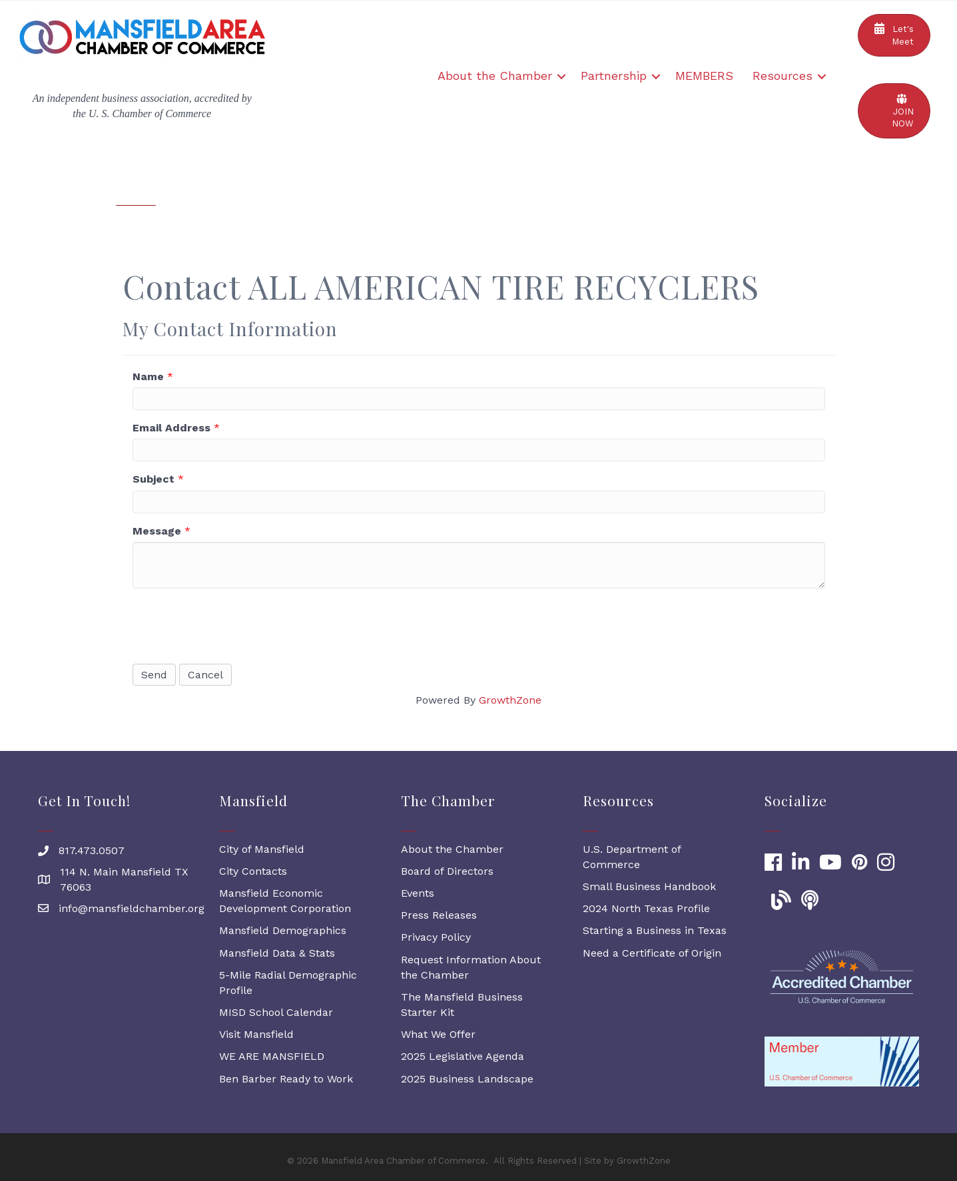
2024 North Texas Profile (646, 908)
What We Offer (438, 1034)
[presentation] (234, 624)
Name (148, 376)
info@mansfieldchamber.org (131, 908)
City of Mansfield (261, 849)
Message (157, 531)
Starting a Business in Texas (655, 930)
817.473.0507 (92, 850)
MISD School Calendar (276, 1012)
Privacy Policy (436, 937)
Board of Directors (447, 871)
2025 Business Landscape (467, 1078)
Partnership (614, 76)
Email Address (171, 427)
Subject (153, 479)
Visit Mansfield (256, 1034)
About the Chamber (495, 76)
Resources (782, 76)
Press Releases (439, 915)
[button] (894, 35)
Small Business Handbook (649, 886)
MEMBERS (704, 76)
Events (417, 893)
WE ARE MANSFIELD (271, 1056)
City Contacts (253, 871)
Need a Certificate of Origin (652, 953)
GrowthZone (510, 700)
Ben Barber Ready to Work (286, 1078)
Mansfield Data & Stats (277, 953)
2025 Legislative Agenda (462, 1056)
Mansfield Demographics (282, 930)
